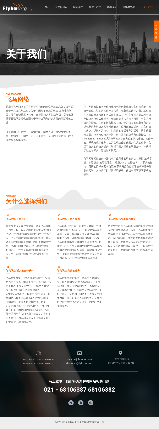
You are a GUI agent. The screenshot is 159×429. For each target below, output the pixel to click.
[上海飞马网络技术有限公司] (17, 7)
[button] (137, 7)
